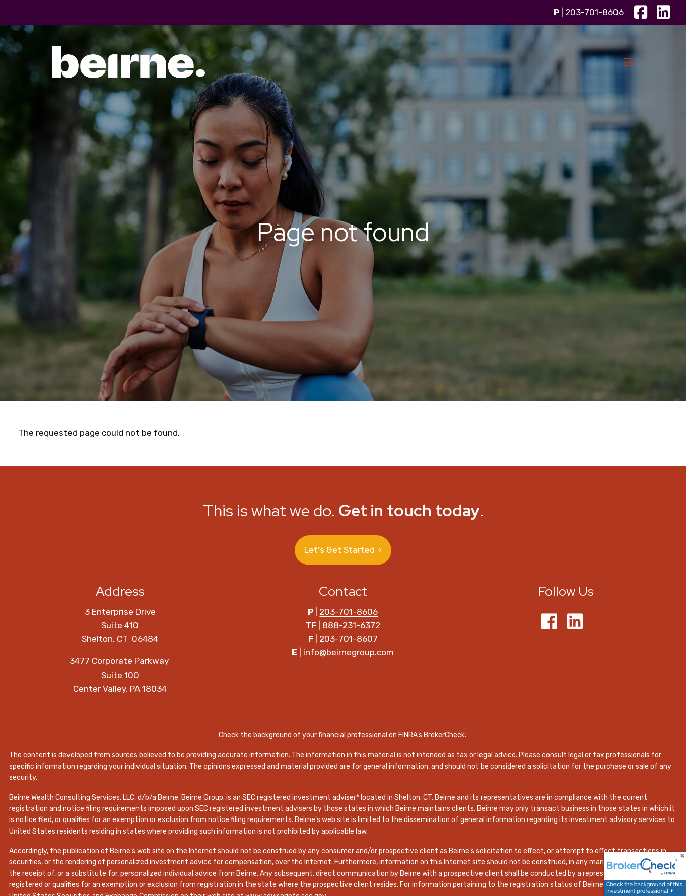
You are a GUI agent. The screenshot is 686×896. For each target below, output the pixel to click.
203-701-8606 (594, 12)
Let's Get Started (343, 550)
